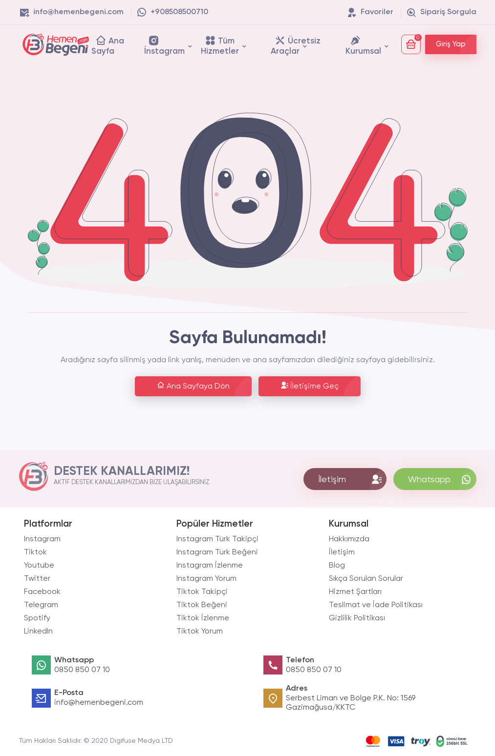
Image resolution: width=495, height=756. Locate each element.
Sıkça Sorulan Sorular (366, 579)
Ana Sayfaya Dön (193, 385)
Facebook (42, 592)
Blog (337, 566)
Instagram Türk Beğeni (217, 552)
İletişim (342, 552)
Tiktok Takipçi (202, 592)
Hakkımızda (349, 539)
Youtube (39, 566)
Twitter (37, 579)
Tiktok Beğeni (201, 605)
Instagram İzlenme (209, 566)
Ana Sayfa (107, 45)
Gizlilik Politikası (357, 618)
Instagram (42, 539)
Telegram (41, 605)
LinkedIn (38, 631)
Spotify (37, 618)
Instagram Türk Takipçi (217, 539)
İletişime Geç (309, 385)
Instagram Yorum (206, 579)
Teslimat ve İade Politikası (376, 605)
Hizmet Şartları (355, 592)
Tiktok (35, 552)
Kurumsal (363, 45)
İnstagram (164, 45)
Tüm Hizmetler (220, 45)
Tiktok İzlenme (202, 618)
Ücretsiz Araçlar (296, 45)
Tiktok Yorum (199, 631)
